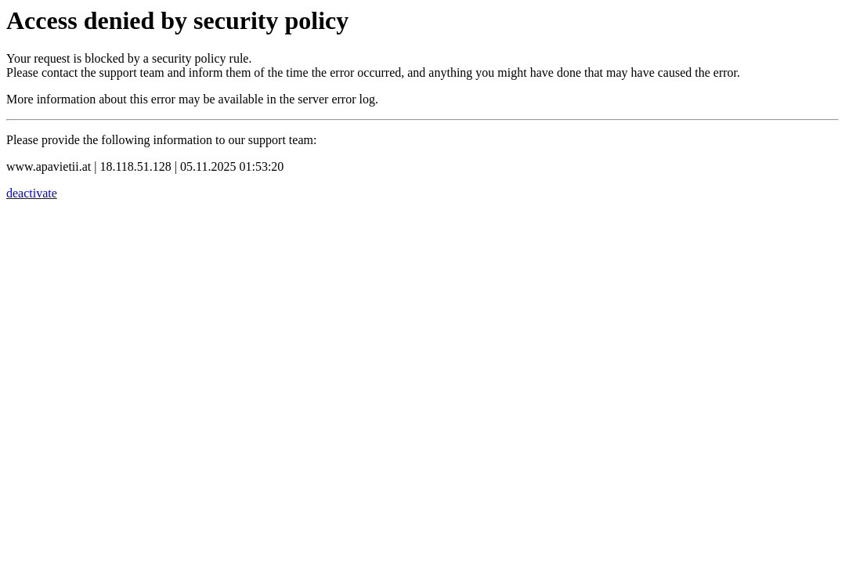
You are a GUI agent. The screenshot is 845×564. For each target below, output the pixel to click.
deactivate (31, 193)
